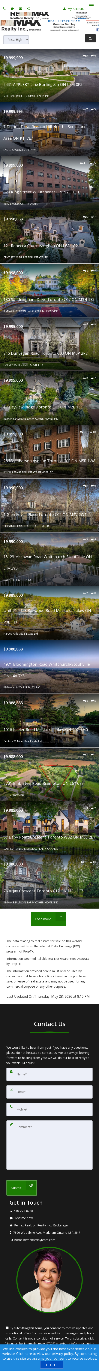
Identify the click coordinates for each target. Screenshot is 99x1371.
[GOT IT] (51, 1365)
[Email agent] (21, 8)
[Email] (49, 1092)
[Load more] (48, 919)
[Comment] (49, 1145)
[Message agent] (49, 1218)
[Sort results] (16, 39)
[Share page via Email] (29, 8)
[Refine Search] (90, 38)
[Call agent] (5, 8)
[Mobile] (49, 1109)
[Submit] (21, 1188)
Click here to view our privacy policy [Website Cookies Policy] (44, 1353)
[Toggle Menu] (91, 5)
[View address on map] (49, 1232)
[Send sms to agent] (13, 8)
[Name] (49, 1074)
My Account (73, 9)
